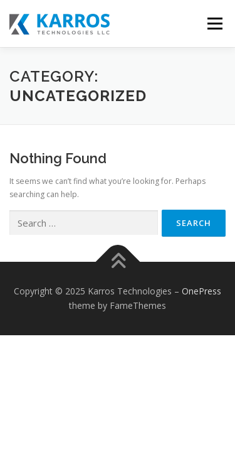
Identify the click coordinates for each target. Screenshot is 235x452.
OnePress (201, 291)
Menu (214, 23)
